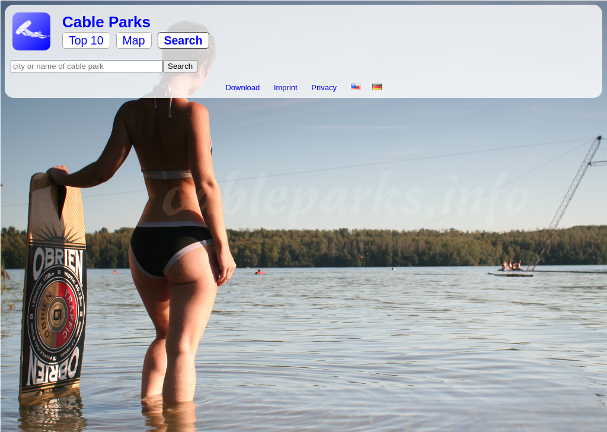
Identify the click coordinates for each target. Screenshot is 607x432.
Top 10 (86, 40)
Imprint (286, 87)
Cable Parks (106, 22)
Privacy (324, 87)
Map (134, 40)
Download (243, 87)
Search (183, 40)
